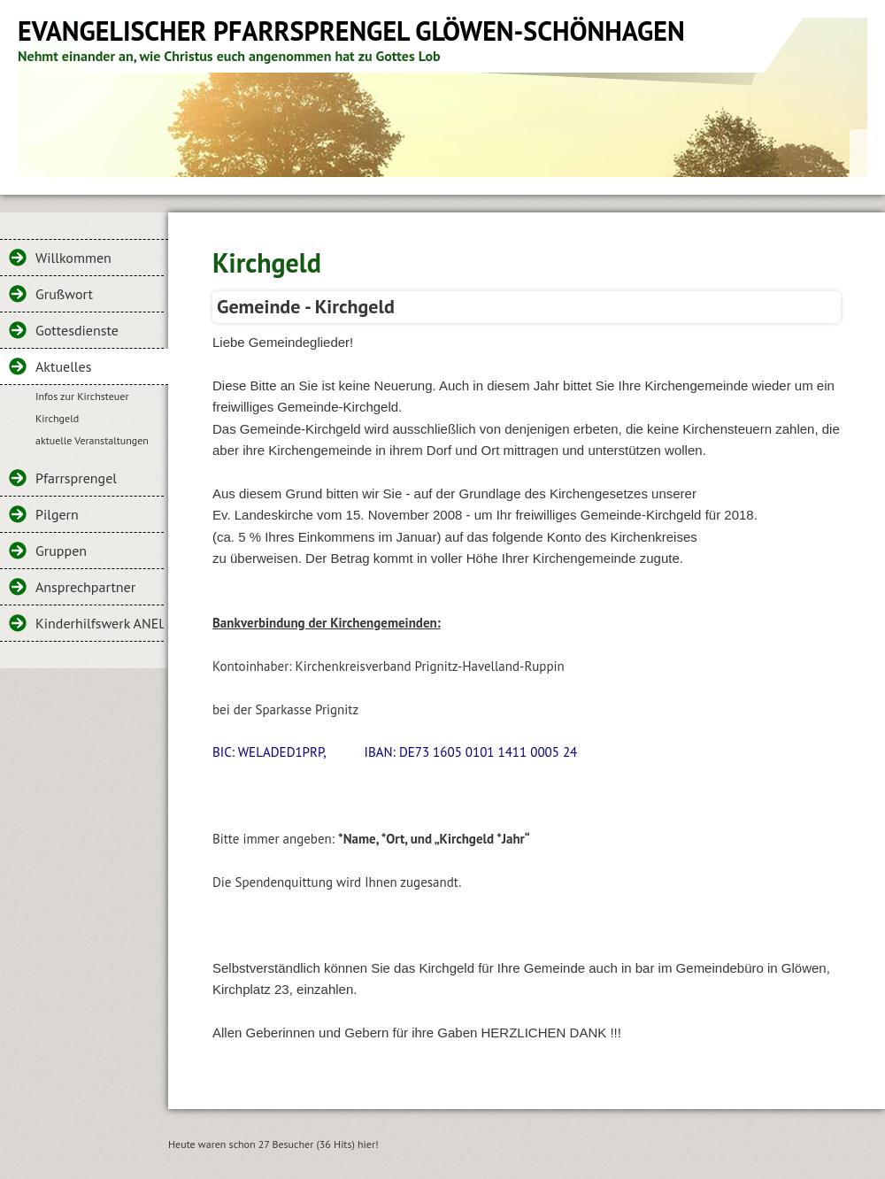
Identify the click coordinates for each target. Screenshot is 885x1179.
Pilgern (57, 514)
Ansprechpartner (85, 587)
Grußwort (64, 294)
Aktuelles (63, 366)
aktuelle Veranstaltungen (92, 440)
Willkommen (73, 257)
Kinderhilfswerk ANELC (99, 623)
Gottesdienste (77, 330)
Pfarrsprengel (76, 478)
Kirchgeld (57, 418)
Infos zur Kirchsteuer (82, 396)
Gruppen (61, 550)
